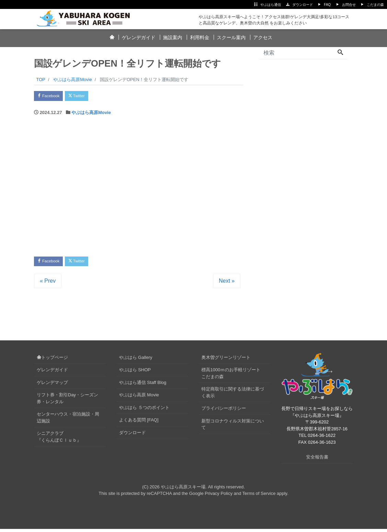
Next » (227, 284)
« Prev (48, 284)
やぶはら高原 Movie (139, 398)
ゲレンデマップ (52, 385)
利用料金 (199, 37)
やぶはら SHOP (135, 373)
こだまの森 (375, 5)
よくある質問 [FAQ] (139, 423)
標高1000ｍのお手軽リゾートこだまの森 (230, 377)
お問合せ (349, 5)
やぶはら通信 (270, 5)
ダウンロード (302, 5)
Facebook (51, 96)
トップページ (52, 360)
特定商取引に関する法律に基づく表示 (232, 396)
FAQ (327, 5)
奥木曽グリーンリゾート (225, 360)
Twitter (84, 96)
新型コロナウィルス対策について (232, 427)
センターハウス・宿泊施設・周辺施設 (68, 421)
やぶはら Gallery (135, 360)
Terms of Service (258, 496)
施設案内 (172, 37)
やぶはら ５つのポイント (144, 410)
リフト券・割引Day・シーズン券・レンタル (67, 402)
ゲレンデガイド (138, 37)
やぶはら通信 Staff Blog (142, 385)
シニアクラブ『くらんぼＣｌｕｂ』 (59, 440)
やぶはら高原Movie (91, 114)
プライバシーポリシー (223, 411)
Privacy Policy (219, 496)
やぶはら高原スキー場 (183, 490)
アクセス (262, 37)
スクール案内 (231, 37)
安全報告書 (317, 460)
